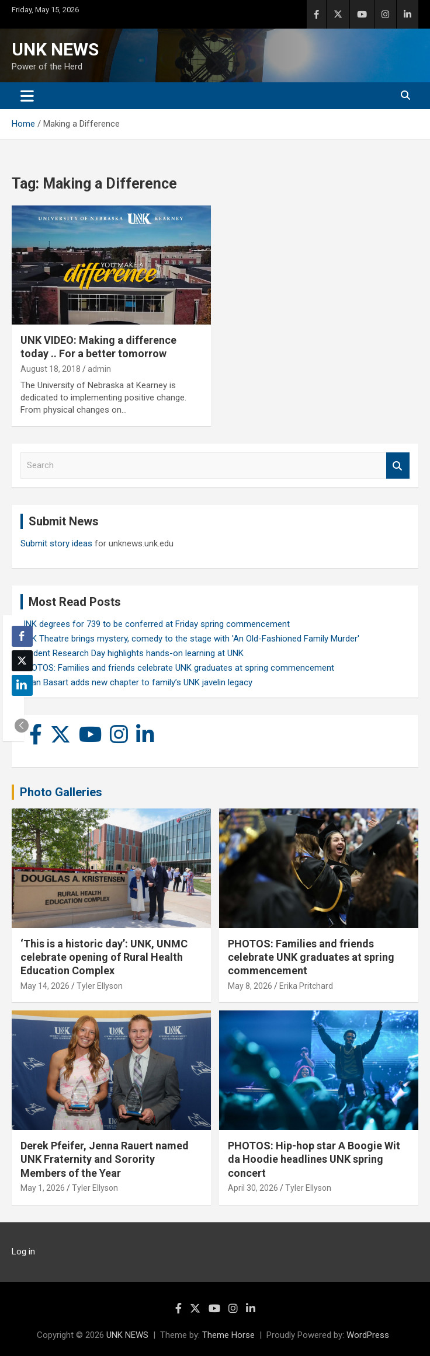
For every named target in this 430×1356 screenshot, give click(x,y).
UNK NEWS (55, 49)
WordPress (367, 1335)
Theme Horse (228, 1335)
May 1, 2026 (42, 1188)
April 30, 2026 (253, 1188)
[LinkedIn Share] (22, 685)
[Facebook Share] (22, 636)
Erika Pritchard (306, 986)
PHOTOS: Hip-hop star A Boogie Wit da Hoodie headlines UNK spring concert (314, 1159)
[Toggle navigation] (27, 95)
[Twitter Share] (22, 660)
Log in (23, 1251)
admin (99, 369)
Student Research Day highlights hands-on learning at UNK (132, 653)
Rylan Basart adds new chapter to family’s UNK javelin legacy (136, 682)
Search (398, 465)
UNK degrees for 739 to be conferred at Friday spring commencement (155, 624)
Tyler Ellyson (100, 986)
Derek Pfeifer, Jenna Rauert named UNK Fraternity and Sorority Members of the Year (104, 1159)
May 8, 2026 (250, 986)
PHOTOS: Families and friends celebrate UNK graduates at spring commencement (177, 668)
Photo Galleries (61, 792)
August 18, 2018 (50, 369)
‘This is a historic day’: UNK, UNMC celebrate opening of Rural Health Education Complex (104, 957)
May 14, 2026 (45, 986)
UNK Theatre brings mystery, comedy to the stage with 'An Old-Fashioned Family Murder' (189, 638)
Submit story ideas (56, 543)
